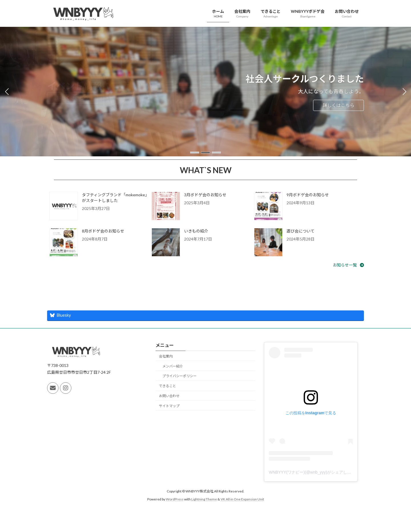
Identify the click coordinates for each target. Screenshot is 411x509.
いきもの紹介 (196, 231)
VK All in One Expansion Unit (242, 499)
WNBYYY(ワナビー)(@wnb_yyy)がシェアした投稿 (314, 472)
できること (167, 386)
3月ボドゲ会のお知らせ (205, 194)
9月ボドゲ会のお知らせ (308, 194)
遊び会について (301, 231)
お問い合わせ (169, 396)
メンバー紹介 (172, 366)
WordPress (175, 499)
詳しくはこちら (338, 105)
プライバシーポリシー (179, 376)
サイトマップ (169, 405)
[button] (194, 152)
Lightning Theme (204, 499)
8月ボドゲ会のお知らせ (103, 231)
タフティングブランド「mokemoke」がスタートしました (114, 197)
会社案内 (166, 356)
